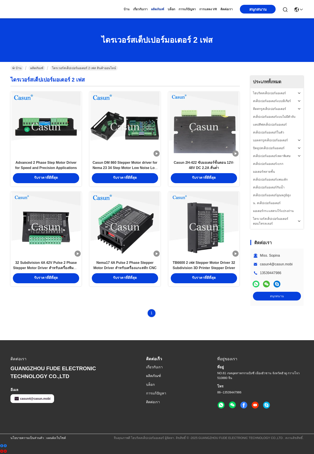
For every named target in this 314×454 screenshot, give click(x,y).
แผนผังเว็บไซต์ (56, 438)
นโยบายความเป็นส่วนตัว (27, 438)
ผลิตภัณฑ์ (157, 9)
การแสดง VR (208, 9)
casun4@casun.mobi (276, 264)
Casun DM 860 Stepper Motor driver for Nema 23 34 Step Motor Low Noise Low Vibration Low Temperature (125, 171)
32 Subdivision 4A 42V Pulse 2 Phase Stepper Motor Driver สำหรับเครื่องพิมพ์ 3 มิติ (46, 275)
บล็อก (171, 9)
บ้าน (127, 9)
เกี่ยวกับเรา (140, 9)
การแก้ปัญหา (187, 9)
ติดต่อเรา (226, 9)
